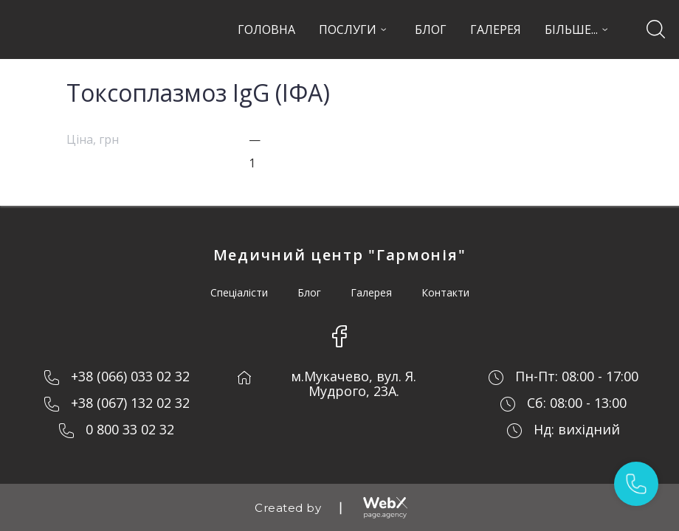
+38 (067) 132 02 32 (130, 402)
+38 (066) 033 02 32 (130, 376)
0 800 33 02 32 (130, 429)
